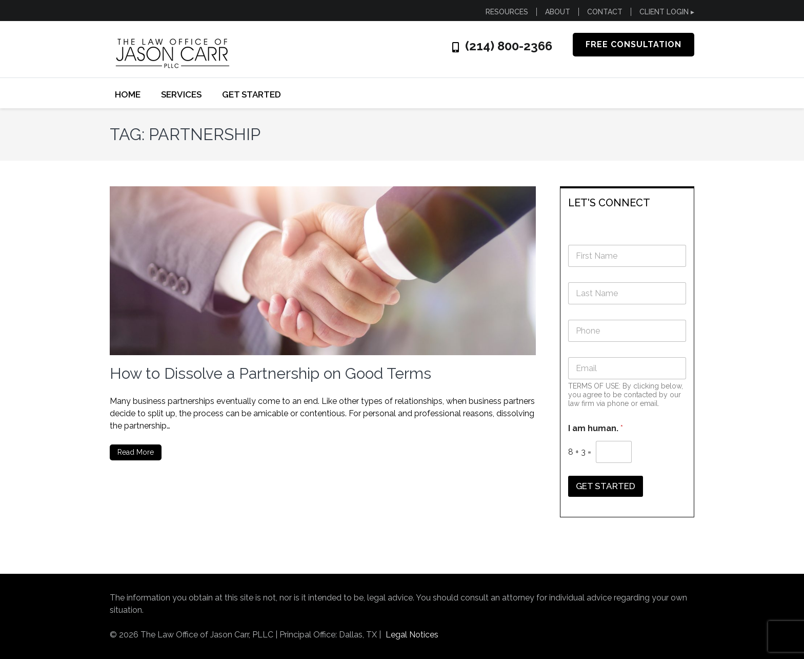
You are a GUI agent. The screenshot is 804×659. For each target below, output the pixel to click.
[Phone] (627, 331)
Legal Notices (412, 634)
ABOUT (557, 12)
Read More (135, 452)
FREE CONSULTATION (633, 44)
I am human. (595, 428)
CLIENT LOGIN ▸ (666, 12)
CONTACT (604, 12)
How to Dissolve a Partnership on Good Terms (270, 373)
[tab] (627, 202)
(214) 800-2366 (508, 46)
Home (127, 94)
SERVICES (181, 94)
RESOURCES (507, 12)
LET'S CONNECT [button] (609, 203)
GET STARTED (251, 94)
